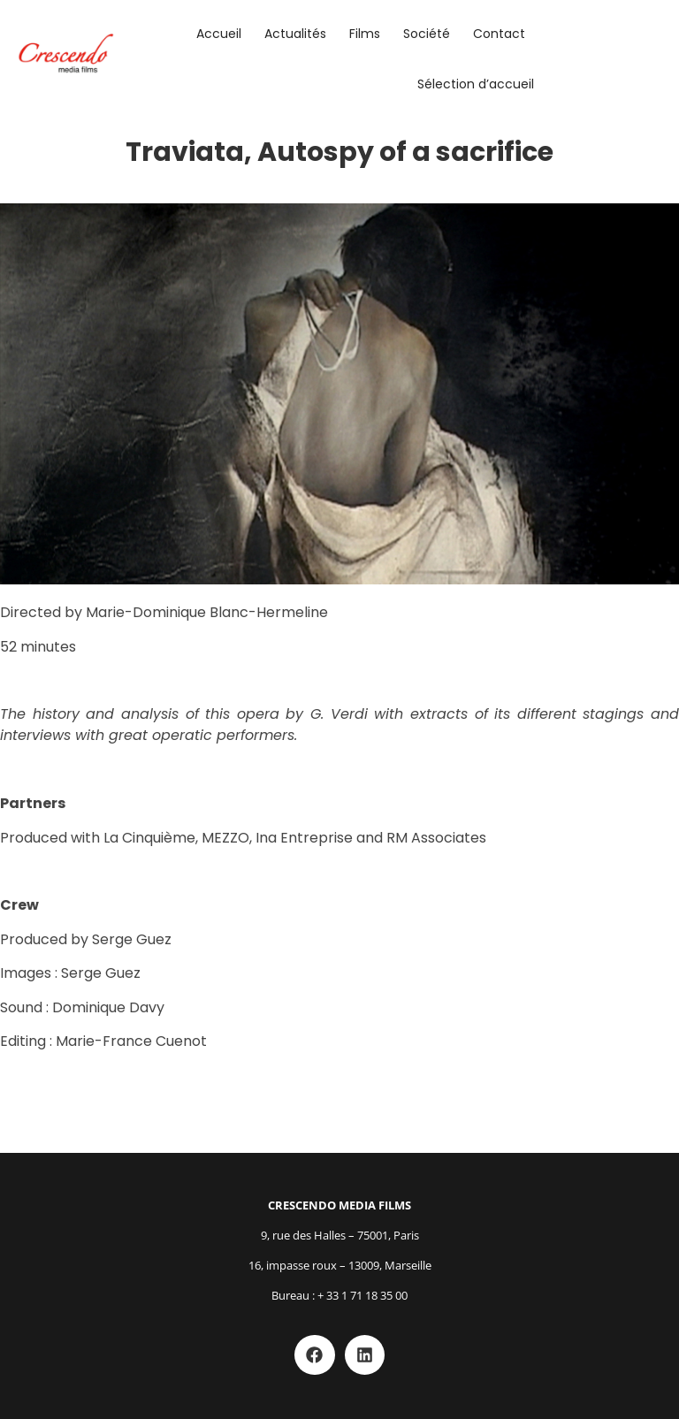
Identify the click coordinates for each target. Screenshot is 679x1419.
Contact (499, 33)
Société (426, 33)
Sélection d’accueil (475, 84)
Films (364, 33)
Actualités (295, 33)
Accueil (218, 33)
